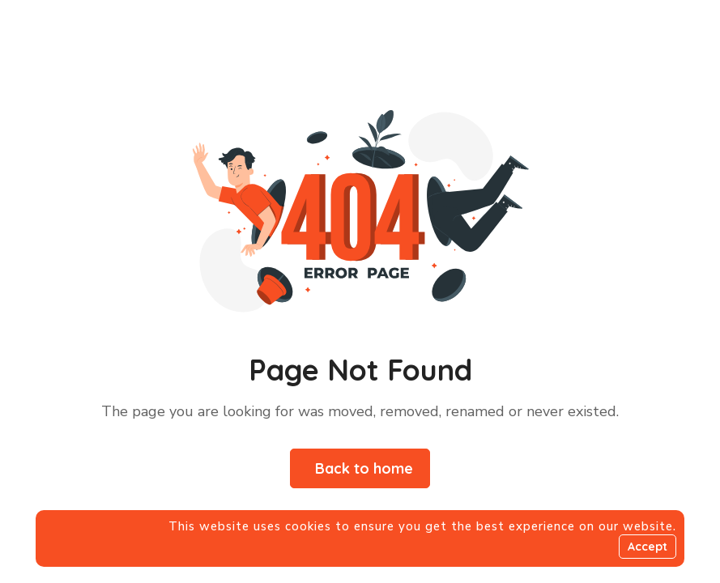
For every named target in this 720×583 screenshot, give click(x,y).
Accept (647, 546)
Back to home (364, 468)
